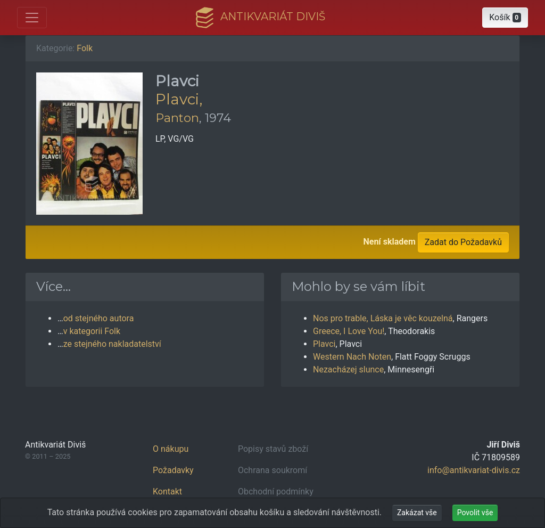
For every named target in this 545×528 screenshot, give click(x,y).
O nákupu (170, 449)
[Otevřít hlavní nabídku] (32, 17)
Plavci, (178, 99)
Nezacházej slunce (348, 369)
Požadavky (173, 470)
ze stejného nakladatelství (112, 344)
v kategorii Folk (91, 331)
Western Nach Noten (352, 357)
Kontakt (167, 491)
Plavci (324, 344)
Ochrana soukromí (272, 470)
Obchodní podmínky (275, 491)
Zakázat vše (417, 512)
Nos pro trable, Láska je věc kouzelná (383, 318)
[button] (505, 17)
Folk (85, 48)
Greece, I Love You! (348, 331)
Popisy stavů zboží (273, 449)
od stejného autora (98, 318)
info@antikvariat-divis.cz (473, 470)
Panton (177, 117)
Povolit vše (475, 512)
